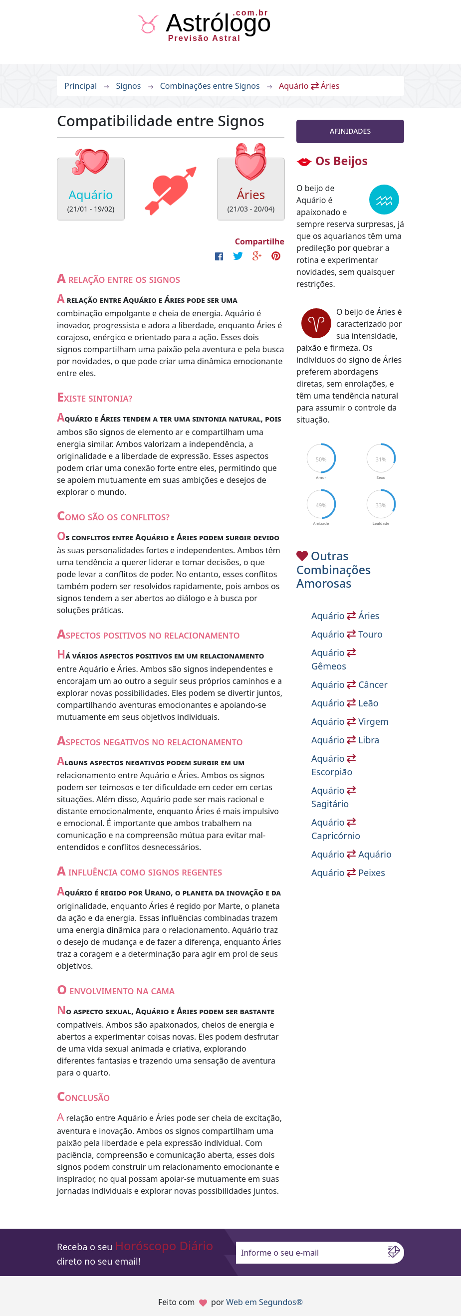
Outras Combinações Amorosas (333, 570)
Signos (128, 85)
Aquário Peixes (348, 872)
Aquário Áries (345, 616)
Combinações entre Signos (210, 85)
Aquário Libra (345, 740)
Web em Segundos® (264, 1302)
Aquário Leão (345, 703)
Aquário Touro (347, 634)
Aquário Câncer (349, 684)
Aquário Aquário (351, 854)
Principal (80, 85)
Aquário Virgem (350, 721)
